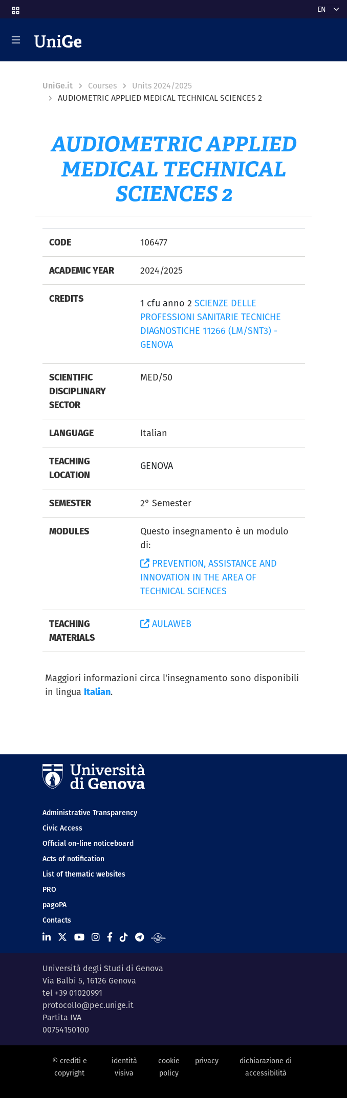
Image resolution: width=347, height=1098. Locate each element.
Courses (102, 86)
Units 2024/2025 (162, 86)
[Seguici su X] (62, 937)
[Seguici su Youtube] (79, 937)
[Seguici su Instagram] (96, 937)
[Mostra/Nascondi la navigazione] (16, 40)
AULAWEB (165, 623)
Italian (97, 691)
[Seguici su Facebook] (110, 937)
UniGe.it (57, 86)
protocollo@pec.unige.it (88, 1005)
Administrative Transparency (89, 813)
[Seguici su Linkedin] (46, 937)
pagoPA (54, 905)
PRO (49, 889)
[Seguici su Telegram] (139, 937)
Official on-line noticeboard (88, 843)
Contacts (56, 920)
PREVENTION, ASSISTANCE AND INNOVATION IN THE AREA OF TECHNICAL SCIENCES (208, 577)
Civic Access (62, 828)
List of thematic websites (83, 874)
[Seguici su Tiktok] (124, 937)
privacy (207, 1061)
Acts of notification (73, 859)
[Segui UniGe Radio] (158, 937)
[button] (14, 7)
